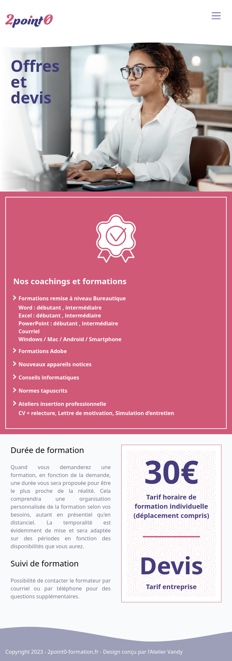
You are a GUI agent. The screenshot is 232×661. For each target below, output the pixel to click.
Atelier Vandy (166, 651)
